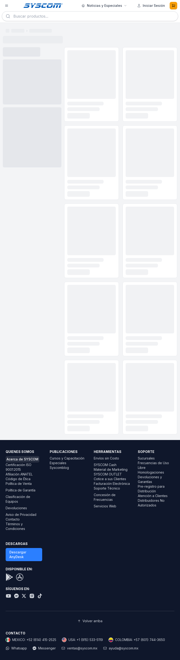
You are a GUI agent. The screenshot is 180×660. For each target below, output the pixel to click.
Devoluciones (16, 508)
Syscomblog (59, 468)
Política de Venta (19, 484)
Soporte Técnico (107, 488)
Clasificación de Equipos (18, 499)
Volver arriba (90, 621)
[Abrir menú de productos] (6, 5)
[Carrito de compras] (173, 5)
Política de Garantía (20, 490)
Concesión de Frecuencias (105, 497)
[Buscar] (8, 16)
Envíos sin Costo (106, 458)
